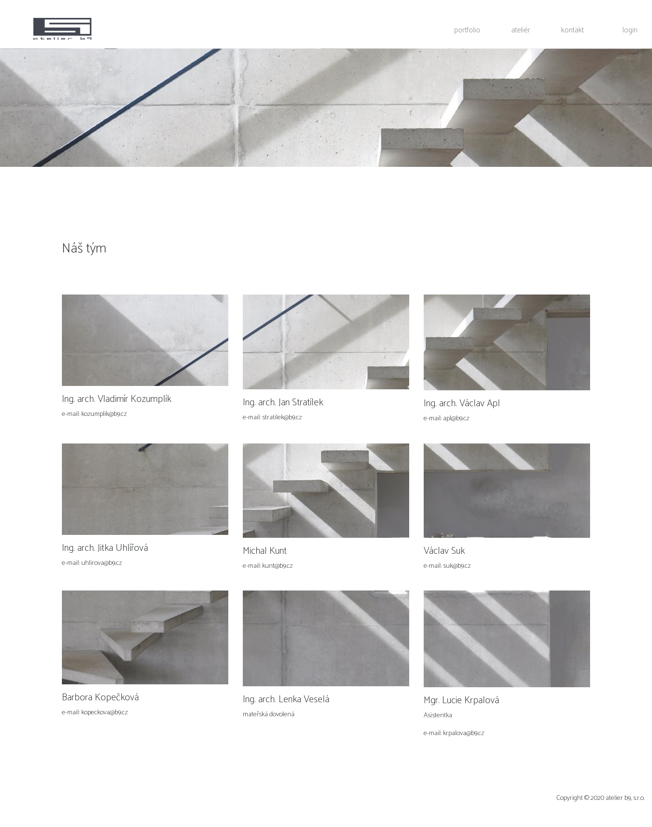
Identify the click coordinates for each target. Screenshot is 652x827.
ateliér (520, 30)
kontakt (572, 30)
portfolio (467, 30)
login (629, 30)
